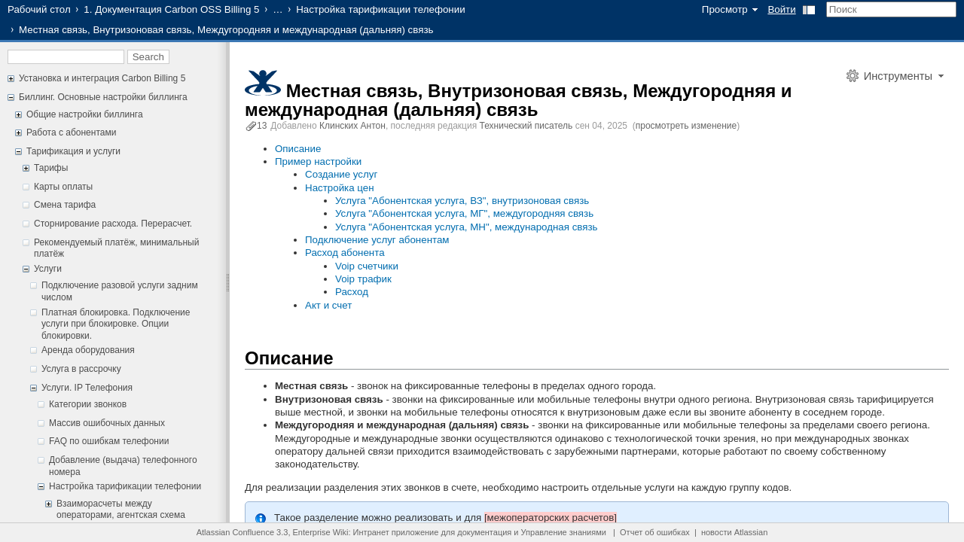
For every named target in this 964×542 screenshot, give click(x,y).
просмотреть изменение (686, 125)
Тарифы (51, 168)
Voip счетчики (366, 266)
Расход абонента (345, 252)
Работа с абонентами (71, 132)
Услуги (48, 268)
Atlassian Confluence (235, 532)
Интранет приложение (396, 532)
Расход (351, 291)
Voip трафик (363, 279)
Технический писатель (526, 125)
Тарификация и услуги (73, 151)
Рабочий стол (39, 9)
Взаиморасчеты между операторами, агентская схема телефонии (120, 515)
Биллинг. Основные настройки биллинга (103, 97)
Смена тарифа (65, 204)
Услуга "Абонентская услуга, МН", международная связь (466, 227)
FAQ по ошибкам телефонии (109, 441)
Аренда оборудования (88, 350)
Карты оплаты (63, 186)
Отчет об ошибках (655, 532)
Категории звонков (88, 404)
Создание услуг (341, 174)
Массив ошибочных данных (107, 423)
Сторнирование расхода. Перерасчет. (113, 223)
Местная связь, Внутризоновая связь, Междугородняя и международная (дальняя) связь (518, 100)
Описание (298, 148)
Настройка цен (339, 187)
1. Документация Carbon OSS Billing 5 (171, 9)
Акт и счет (328, 305)
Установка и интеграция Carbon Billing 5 (102, 78)
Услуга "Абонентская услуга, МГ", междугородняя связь (464, 213)
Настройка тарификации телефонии (380, 9)
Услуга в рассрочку (81, 369)
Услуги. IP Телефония (87, 387)
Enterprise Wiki (321, 532)
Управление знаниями (563, 532)
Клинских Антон (352, 125)
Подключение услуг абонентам (377, 239)
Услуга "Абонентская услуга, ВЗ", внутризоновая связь (462, 200)
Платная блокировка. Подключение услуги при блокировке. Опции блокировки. (115, 324)
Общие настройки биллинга (84, 114)
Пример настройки (318, 161)
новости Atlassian (734, 532)
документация (484, 532)
